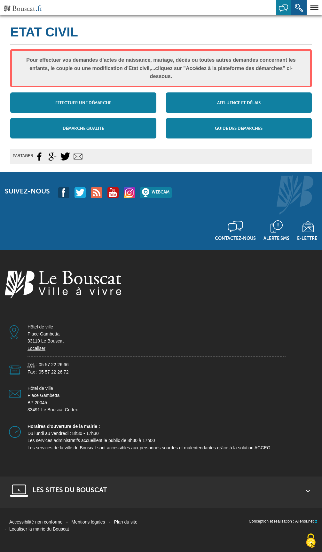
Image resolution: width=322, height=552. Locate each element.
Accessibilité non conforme (36, 521)
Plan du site (125, 521)
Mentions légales (88, 521)
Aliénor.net (304, 521)
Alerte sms (276, 238)
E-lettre (307, 238)
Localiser (36, 348)
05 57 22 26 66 (53, 364)
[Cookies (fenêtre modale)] (311, 541)
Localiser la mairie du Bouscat (39, 529)
